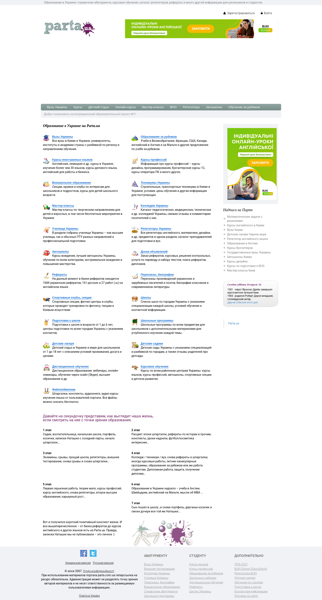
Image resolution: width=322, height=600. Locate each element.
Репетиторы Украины (156, 228)
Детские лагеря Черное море (246, 234)
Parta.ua (233, 323)
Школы (146, 297)
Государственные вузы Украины (249, 252)
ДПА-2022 (241, 564)
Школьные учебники (202, 577)
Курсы (78, 107)
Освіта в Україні (89, 595)
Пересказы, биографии (157, 274)
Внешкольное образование (71, 182)
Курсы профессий (154, 159)
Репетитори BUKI (246, 573)
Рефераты (59, 274)
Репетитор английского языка (247, 238)
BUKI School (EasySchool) (251, 568)
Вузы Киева (235, 229)
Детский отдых (98, 107)
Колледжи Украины (154, 205)
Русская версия (103, 563)
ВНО (173, 107)
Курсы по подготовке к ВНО (245, 266)
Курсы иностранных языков (72, 159)
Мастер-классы (153, 107)
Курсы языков (198, 564)
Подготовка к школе (66, 320)
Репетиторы (191, 107)
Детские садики (152, 343)
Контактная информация (251, 591)
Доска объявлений (154, 251)
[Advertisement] (161, 69)
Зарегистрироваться (238, 13)
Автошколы (214, 107)
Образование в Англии (242, 243)
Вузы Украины (57, 107)
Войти (266, 13)
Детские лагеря (63, 343)
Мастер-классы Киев (241, 270)
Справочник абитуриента (161, 591)
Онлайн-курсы (125, 107)
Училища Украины (65, 228)
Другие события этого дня (243, 302)
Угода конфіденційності (98, 571)
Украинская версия (78, 563)
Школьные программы (157, 320)
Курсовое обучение (154, 366)
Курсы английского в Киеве (245, 225)
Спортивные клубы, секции (72, 297)
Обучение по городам (249, 582)
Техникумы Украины (155, 182)
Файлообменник (63, 389)
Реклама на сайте (246, 596)
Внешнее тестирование (159, 568)
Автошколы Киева (239, 257)
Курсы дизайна (237, 261)
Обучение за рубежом (244, 107)
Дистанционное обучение (70, 366)
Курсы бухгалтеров (240, 248)
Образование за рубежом (159, 136)
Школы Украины (200, 591)
